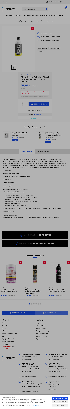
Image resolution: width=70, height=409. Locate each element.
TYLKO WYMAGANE (60, 401)
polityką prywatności (35, 405)
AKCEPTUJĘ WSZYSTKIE (60, 398)
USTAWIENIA (60, 405)
